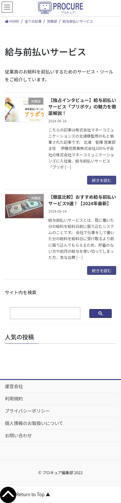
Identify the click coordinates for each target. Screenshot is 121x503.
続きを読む (101, 180)
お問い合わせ (18, 435)
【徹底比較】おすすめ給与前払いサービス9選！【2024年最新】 (82, 200)
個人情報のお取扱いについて (34, 423)
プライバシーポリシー (27, 411)
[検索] (40, 313)
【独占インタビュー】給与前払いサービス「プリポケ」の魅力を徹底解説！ (82, 106)
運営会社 (14, 386)
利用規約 (14, 398)
